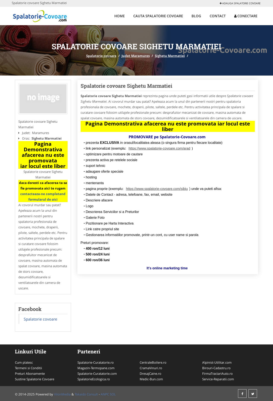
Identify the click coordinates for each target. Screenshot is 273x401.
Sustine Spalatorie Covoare (34, 379)
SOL (113, 394)
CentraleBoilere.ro (153, 362)
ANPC (105, 394)
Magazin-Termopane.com (96, 368)
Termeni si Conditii (28, 368)
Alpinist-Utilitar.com (217, 362)
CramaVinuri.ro (151, 368)
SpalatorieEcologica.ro (93, 379)
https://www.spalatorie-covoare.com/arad (159, 148)
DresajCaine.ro (150, 373)
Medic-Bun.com (151, 379)
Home (119, 16)
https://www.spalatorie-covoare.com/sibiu (157, 189)
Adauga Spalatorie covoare (240, 3)
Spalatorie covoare (101, 56)
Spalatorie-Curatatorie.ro (95, 362)
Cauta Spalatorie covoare (158, 16)
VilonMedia (62, 394)
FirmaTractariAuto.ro (217, 373)
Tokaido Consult (86, 394)
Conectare (245, 16)
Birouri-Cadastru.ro (216, 368)
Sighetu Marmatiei (170, 56)
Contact (218, 16)
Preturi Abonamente (30, 373)
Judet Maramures (136, 56)
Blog (196, 16)
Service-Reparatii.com (218, 379)
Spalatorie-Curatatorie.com (97, 373)
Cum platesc (24, 362)
